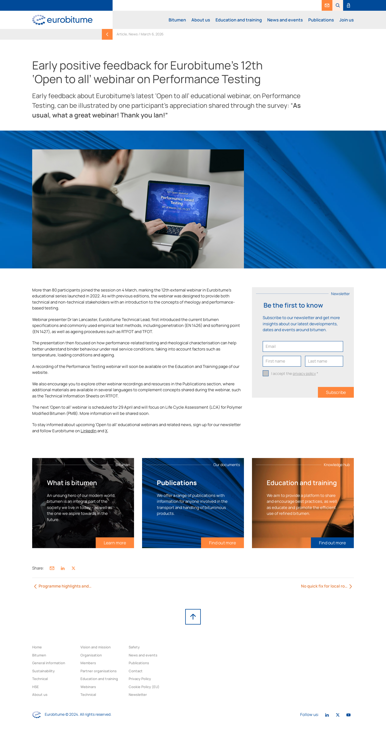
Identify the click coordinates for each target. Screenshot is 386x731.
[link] (327, 5)
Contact (136, 671)
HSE (35, 686)
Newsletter (138, 694)
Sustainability (43, 671)
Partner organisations (98, 671)
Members (88, 662)
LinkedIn (88, 431)
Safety (134, 647)
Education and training (239, 20)
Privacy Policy (140, 678)
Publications (321, 20)
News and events (285, 20)
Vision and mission (95, 647)
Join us (346, 20)
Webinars (88, 686)
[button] (337, 5)
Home (37, 647)
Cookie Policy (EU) (144, 686)
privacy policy (304, 373)
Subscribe (336, 392)
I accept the (294, 373)
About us (200, 20)
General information (48, 662)
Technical (40, 678)
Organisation (91, 655)
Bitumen (177, 20)
